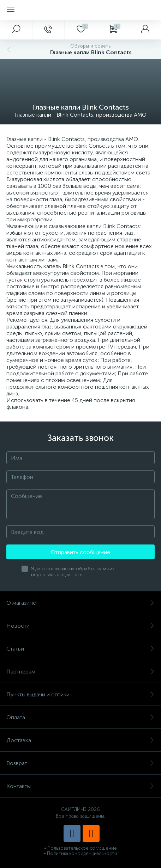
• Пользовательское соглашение (80, 848)
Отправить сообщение (80, 552)
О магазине (80, 602)
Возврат (80, 763)
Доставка (80, 740)
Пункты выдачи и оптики (80, 694)
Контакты (80, 786)
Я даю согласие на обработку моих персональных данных (73, 572)
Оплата (80, 717)
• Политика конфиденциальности (80, 853)
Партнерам (80, 671)
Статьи (80, 648)
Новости (80, 625)
